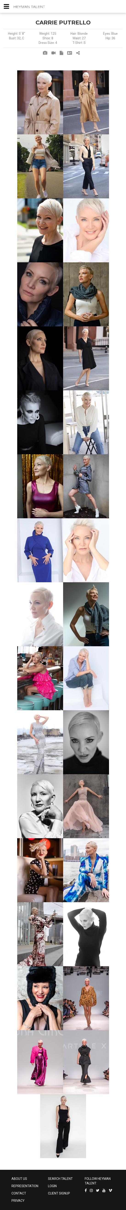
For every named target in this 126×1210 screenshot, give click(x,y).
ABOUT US (19, 1179)
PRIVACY (18, 1200)
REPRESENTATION (24, 1186)
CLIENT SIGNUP (59, 1193)
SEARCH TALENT (60, 1179)
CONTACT (18, 1193)
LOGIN (52, 1186)
